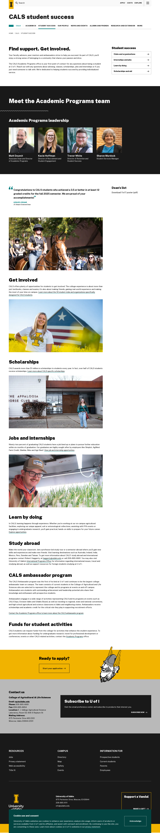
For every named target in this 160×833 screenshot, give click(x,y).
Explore (138, 3)
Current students (108, 761)
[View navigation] (147, 3)
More (140, 26)
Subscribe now (137, 712)
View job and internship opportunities (60, 450)
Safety (61, 766)
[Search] (17, 3)
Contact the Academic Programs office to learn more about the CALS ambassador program (48, 613)
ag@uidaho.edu (22, 702)
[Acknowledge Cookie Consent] (135, 821)
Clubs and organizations (124, 54)
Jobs (11, 757)
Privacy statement (17, 761)
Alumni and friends (99, 26)
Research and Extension (123, 26)
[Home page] (11, 4)
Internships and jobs (123, 60)
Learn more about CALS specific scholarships (47, 371)
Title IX (12, 770)
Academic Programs (75, 636)
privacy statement (93, 827)
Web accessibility (17, 766)
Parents (103, 766)
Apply (122, 3)
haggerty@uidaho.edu (52, 558)
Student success (46, 26)
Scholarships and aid (123, 71)
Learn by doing (120, 66)
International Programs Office (40, 561)
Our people (63, 26)
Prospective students (110, 757)
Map (60, 761)
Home (11, 33)
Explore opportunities (18, 532)
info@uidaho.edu (63, 806)
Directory (62, 757)
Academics (31, 26)
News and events (79, 26)
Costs (130, 3)
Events (61, 770)
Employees (105, 770)
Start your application (53, 668)
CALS (18, 26)
